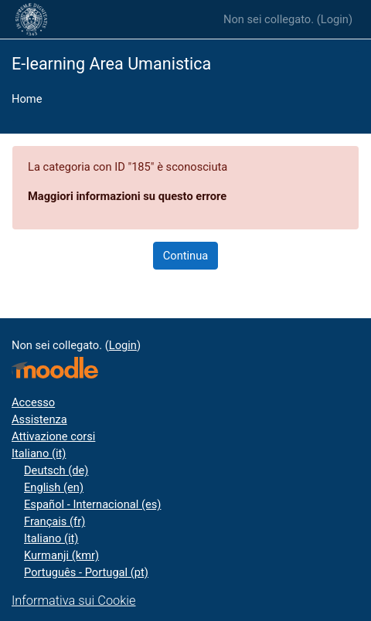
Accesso (33, 402)
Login (335, 19)
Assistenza (39, 419)
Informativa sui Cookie (73, 600)
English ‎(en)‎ (53, 487)
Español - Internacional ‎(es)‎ (92, 504)
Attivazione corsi (53, 436)
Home (27, 99)
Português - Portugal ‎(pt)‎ (86, 572)
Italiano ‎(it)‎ (39, 453)
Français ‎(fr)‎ (54, 521)
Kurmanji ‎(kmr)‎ (61, 555)
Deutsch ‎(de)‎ (56, 470)
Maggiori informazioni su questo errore (127, 196)
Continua (186, 256)
